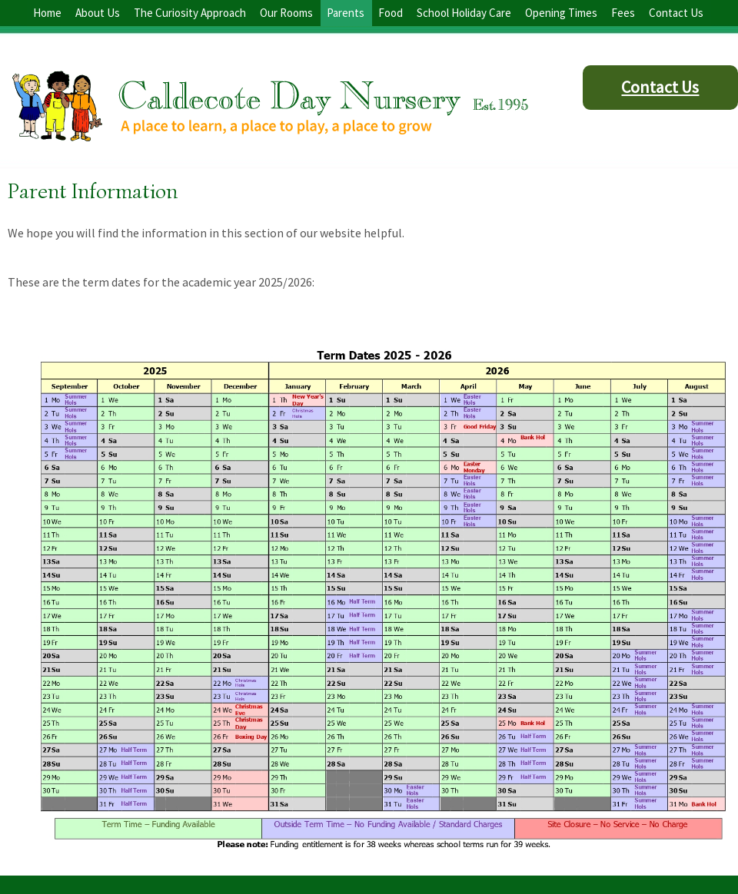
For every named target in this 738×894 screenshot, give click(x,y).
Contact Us (660, 87)
